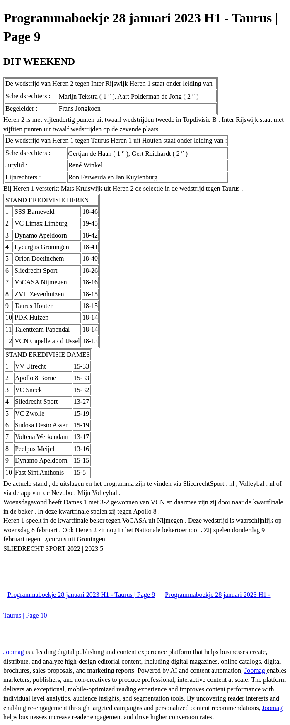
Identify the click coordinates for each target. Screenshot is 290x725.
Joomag (14, 651)
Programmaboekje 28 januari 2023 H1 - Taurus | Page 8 (81, 594)
